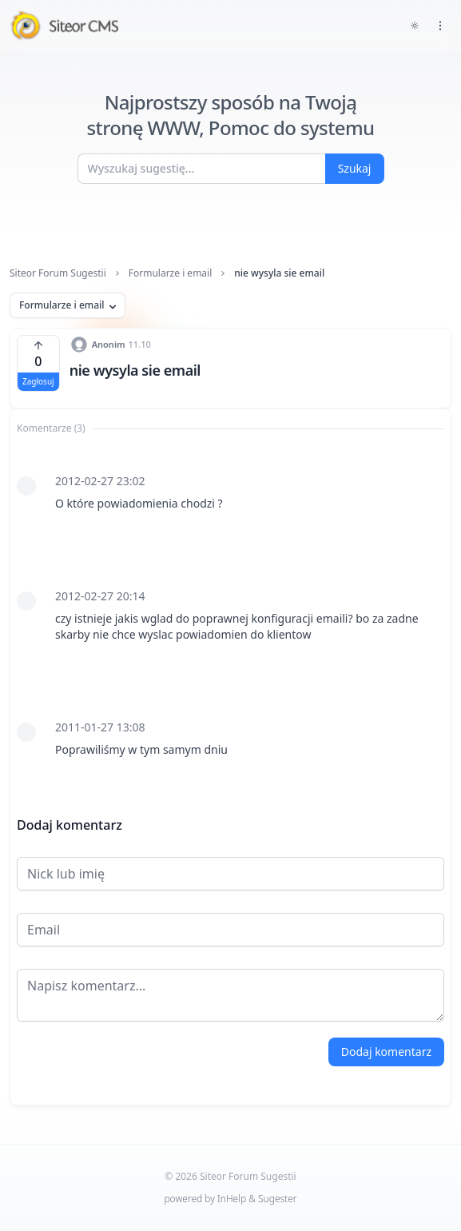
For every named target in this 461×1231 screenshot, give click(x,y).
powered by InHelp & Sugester (230, 1198)
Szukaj (355, 168)
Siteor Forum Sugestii (58, 273)
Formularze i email (171, 273)
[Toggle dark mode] (414, 25)
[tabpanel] (230, 615)
